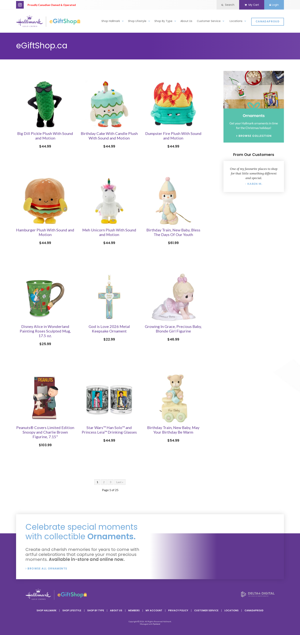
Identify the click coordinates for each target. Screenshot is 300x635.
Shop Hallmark (110, 22)
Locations (236, 22)
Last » (119, 482)
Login (273, 5)
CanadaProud (268, 22)
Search (226, 5)
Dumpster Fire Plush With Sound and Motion (173, 135)
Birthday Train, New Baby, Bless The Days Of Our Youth (173, 232)
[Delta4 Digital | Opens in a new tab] (258, 596)
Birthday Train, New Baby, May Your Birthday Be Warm (173, 429)
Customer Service (209, 22)
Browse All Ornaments (47, 568)
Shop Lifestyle (137, 22)
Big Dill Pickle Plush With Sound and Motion (45, 135)
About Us (186, 22)
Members (134, 610)
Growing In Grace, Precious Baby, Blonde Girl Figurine (173, 328)
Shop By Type (163, 22)
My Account (154, 610)
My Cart (250, 5)
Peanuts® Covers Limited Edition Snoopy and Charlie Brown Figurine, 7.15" (45, 432)
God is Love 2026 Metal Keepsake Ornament (109, 328)
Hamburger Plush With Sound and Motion (45, 232)
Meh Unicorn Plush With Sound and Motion (109, 232)
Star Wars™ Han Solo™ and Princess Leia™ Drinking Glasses (109, 429)
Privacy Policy (178, 610)
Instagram (20, 5)
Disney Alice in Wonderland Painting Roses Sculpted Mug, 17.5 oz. (45, 331)
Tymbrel (156, 624)
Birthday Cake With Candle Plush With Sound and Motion (109, 135)
